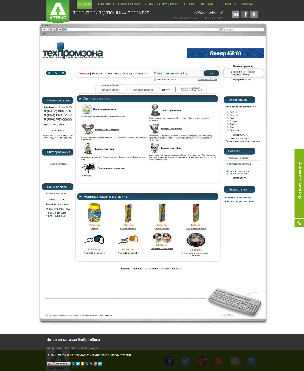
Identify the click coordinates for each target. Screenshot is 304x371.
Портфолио (104, 4)
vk (235, 14)
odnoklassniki (254, 14)
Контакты (209, 4)
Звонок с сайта (214, 18)
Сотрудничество (171, 4)
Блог (193, 4)
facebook (244, 14)
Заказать (247, 4)
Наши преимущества (135, 4)
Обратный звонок (185, 18)
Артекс (57, 11)
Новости (228, 4)
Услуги (84, 4)
